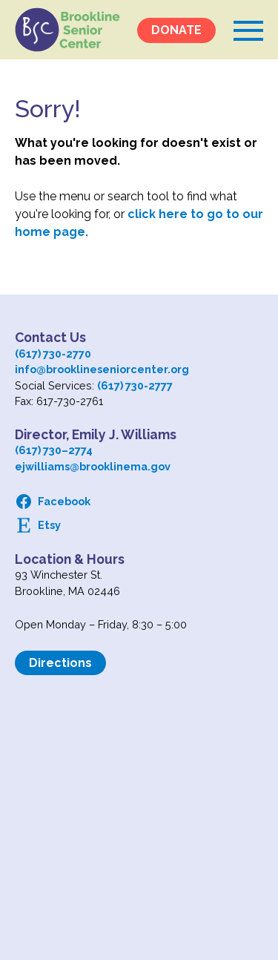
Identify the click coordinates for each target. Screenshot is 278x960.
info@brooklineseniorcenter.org (102, 369)
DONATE (176, 30)
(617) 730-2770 (53, 353)
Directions (60, 663)
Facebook (64, 501)
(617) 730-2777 (135, 385)
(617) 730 (38, 450)
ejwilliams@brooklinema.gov (93, 466)
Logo (67, 29)
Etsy (49, 525)
